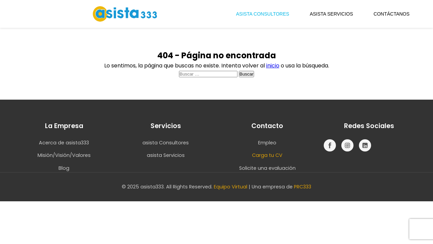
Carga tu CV (267, 155)
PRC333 (302, 186)
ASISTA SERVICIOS (331, 14)
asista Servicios (166, 155)
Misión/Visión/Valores (64, 155)
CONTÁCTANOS (391, 14)
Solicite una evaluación (267, 168)
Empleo (267, 142)
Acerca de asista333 (64, 142)
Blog (64, 168)
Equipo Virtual (230, 186)
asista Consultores (165, 142)
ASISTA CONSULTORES (262, 14)
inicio (272, 65)
